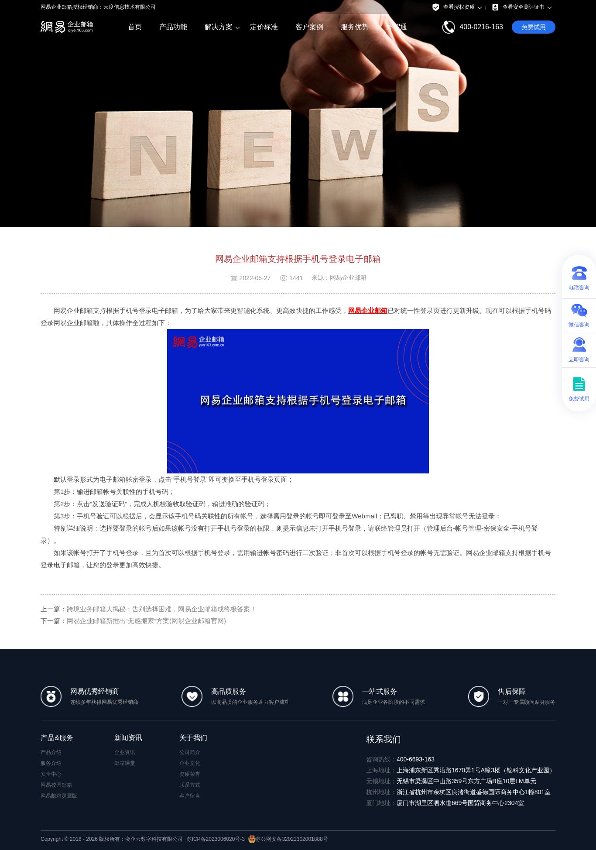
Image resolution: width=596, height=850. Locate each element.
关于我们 (193, 737)
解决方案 (219, 27)
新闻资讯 (128, 737)
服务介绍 (51, 763)
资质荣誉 (189, 774)
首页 (135, 27)
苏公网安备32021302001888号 (288, 839)
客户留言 (189, 796)
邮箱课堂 (124, 763)
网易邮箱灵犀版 (59, 796)
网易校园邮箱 (56, 785)
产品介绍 (51, 752)
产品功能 (173, 27)
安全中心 (51, 774)
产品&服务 (57, 737)
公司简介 (189, 752)
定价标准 (264, 27)
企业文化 (189, 763)
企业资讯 (124, 752)
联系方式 (189, 785)
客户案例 (309, 27)
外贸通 (396, 27)
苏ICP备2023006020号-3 (216, 839)
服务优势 (355, 27)
